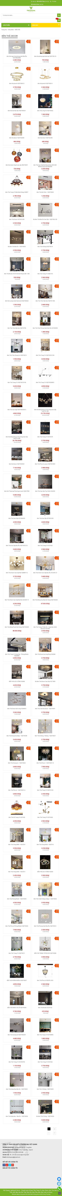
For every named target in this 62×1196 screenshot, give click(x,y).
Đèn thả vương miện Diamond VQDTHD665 (17, 301)
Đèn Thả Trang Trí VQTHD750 (17, 1062)
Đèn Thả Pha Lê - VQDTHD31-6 (16, 790)
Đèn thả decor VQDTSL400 (45, 138)
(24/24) (40, 1)
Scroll (59, 1193)
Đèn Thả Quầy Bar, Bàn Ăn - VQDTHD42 (17, 1089)
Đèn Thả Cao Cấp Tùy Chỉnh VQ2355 (45, 491)
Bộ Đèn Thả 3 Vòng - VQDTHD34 (45, 1116)
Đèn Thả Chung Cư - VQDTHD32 (17, 763)
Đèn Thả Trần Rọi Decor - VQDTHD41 (45, 708)
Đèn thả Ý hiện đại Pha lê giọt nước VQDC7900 (16, 491)
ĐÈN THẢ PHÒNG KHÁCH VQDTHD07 (17, 980)
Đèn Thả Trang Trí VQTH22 (45, 1062)
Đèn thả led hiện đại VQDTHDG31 (17, 110)
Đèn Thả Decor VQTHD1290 (16, 219)
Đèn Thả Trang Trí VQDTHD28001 (45, 382)
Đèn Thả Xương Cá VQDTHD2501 (17, 1034)
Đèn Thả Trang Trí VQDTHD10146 (17, 382)
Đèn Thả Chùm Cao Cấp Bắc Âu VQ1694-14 (17, 600)
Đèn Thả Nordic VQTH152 (45, 1007)
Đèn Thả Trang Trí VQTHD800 (45, 1034)
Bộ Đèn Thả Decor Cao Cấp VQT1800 (45, 681)
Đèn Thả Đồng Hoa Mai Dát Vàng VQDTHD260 (45, 600)
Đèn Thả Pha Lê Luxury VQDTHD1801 (45, 464)
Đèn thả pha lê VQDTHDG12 (16, 83)
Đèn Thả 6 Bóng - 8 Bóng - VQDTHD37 (45, 735)
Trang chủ (4, 29)
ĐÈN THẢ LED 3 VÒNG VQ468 (17, 681)
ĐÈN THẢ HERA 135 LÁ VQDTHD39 (16, 1007)
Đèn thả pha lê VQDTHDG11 (45, 83)
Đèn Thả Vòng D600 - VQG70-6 (45, 844)
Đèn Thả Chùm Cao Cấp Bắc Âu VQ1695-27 (45, 572)
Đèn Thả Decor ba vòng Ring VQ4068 (45, 654)
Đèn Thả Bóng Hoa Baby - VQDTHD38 (17, 735)
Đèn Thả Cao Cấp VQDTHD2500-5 (17, 409)
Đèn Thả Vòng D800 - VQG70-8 (16, 844)
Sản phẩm (11, 29)
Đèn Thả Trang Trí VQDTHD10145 (45, 355)
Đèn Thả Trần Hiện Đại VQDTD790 (17, 328)
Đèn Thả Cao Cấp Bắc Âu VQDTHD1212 (17, 545)
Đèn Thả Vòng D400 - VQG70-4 (16, 871)
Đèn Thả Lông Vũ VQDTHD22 (45, 110)
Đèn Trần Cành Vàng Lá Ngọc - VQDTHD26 (45, 899)
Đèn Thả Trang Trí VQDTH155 (45, 790)
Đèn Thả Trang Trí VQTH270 (45, 436)
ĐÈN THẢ (17, 29)
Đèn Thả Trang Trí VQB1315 (45, 273)
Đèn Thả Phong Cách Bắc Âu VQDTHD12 (45, 926)
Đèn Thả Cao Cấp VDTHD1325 (45, 518)
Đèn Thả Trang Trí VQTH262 (45, 817)
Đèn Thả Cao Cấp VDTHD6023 (17, 518)
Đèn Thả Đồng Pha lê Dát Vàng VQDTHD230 (17, 627)
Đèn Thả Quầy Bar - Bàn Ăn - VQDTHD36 (17, 1116)
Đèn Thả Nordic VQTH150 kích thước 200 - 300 (16, 273)
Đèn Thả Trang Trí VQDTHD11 (17, 953)
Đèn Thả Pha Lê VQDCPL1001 (45, 980)
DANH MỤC (35, 25)
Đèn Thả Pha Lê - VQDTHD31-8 (45, 763)
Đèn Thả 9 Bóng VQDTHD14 (45, 246)
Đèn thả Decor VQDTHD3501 (17, 464)
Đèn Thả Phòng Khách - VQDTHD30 (16, 899)
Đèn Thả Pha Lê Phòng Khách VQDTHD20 (16, 926)
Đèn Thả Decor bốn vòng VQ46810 (16, 708)
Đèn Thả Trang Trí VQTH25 (45, 545)
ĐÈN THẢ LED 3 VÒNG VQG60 (45, 871)
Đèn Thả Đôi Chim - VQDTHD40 (45, 192)
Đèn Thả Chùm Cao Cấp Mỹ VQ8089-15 (17, 572)
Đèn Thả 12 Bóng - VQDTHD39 (45, 1089)
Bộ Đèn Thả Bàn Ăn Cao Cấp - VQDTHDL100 (45, 219)
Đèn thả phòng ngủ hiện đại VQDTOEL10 (45, 56)
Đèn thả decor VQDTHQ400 (16, 138)
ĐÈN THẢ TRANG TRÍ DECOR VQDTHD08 (45, 953)
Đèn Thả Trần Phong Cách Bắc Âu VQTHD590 (45, 328)
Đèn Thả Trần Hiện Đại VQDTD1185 (45, 301)
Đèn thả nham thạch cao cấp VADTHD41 (17, 165)
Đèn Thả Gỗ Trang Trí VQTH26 (17, 817)
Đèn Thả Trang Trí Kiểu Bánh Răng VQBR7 (16, 192)
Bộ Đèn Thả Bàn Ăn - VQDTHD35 (17, 246)
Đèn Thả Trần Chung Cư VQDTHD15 (17, 355)
